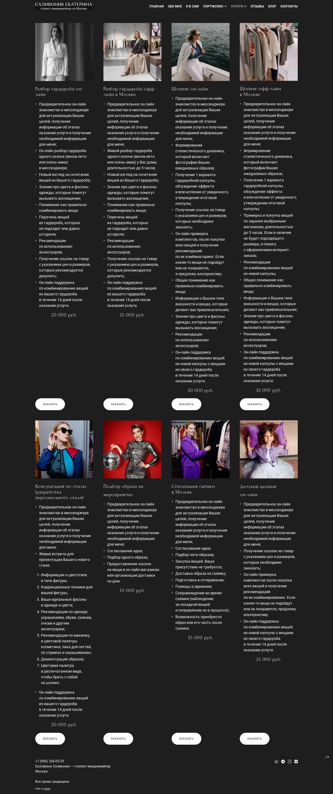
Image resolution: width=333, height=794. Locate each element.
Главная (156, 6)
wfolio (47, 788)
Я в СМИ (192, 6)
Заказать (50, 404)
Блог (272, 6)
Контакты (289, 6)
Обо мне (175, 6)
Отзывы (257, 6)
